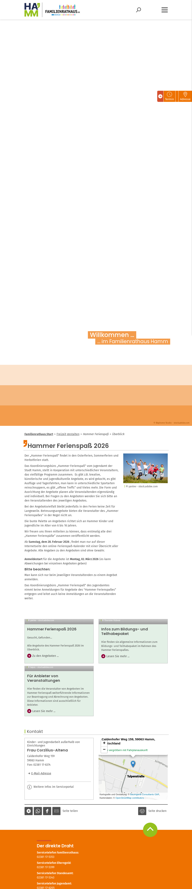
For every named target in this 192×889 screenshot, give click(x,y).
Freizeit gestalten (68, 434)
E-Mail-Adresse (41, 838)
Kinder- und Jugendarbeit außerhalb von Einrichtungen (53, 808)
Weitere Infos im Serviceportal (50, 851)
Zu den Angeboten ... (45, 692)
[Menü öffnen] (165, 9)
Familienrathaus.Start (38, 434)
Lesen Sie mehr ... (117, 692)
